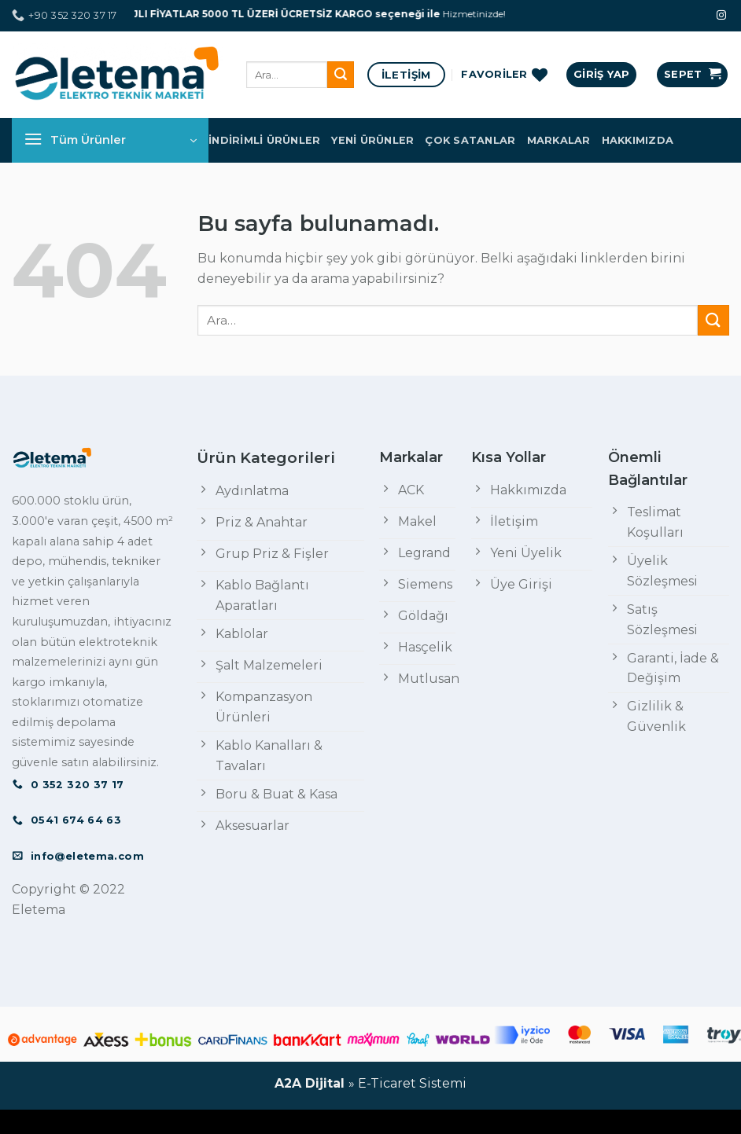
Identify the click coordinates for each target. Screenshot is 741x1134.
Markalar (559, 140)
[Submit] (340, 74)
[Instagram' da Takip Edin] (721, 15)
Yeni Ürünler (372, 140)
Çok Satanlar (470, 140)
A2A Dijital (310, 1083)
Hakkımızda (638, 140)
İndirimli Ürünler (264, 140)
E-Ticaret (387, 1083)
